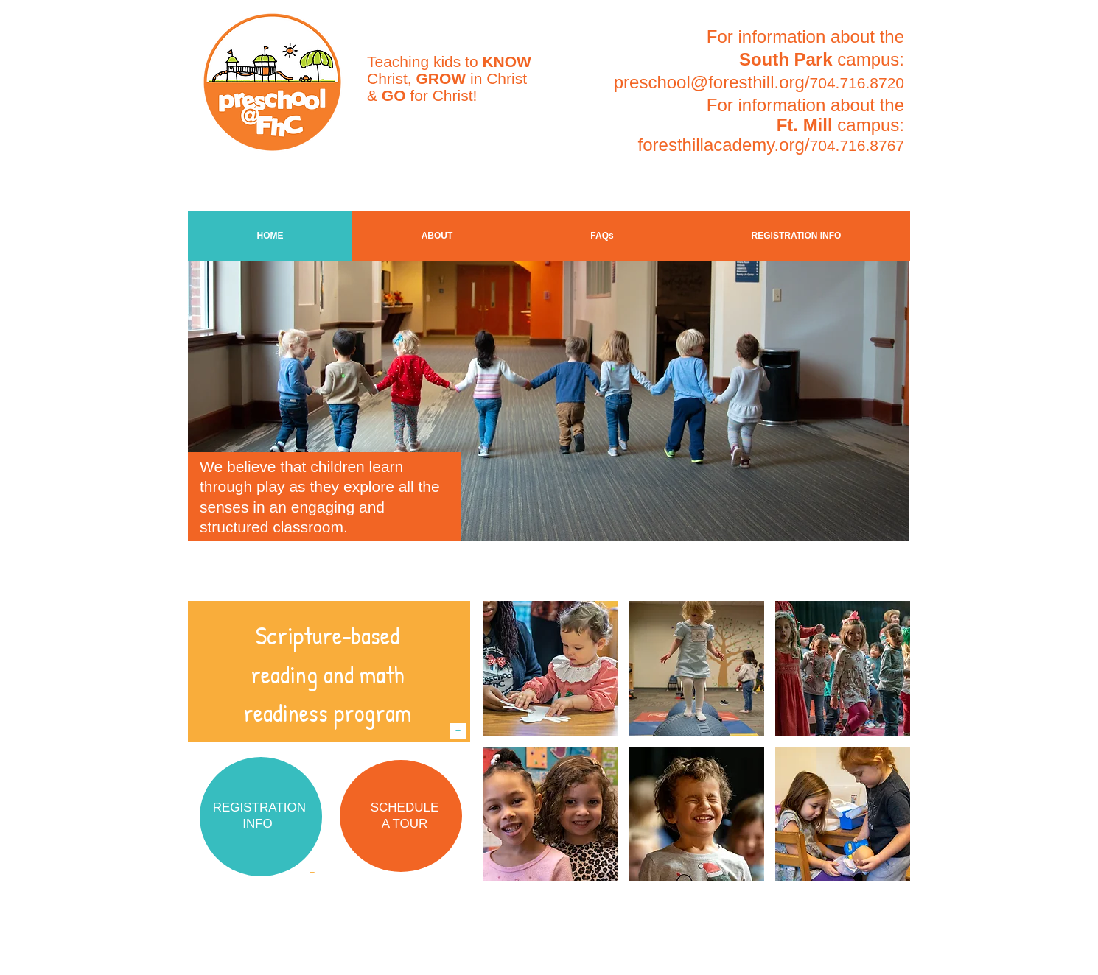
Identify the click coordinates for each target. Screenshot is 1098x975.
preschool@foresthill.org (709, 82)
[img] (550, 668)
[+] (458, 731)
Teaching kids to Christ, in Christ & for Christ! (449, 78)
